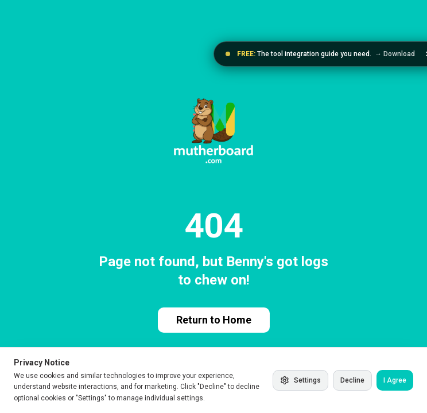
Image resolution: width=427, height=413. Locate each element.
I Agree (394, 380)
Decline (352, 380)
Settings (300, 380)
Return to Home (213, 320)
